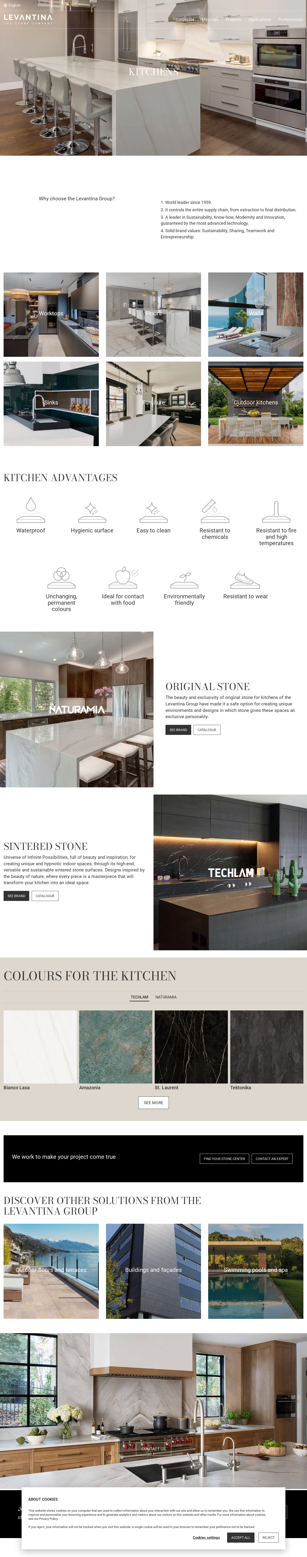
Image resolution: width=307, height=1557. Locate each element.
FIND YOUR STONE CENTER (224, 1159)
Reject (269, 1538)
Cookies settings (206, 1537)
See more (153, 1102)
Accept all (240, 1538)
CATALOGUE (207, 730)
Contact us (154, 1449)
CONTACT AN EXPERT (272, 1159)
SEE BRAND (178, 730)
